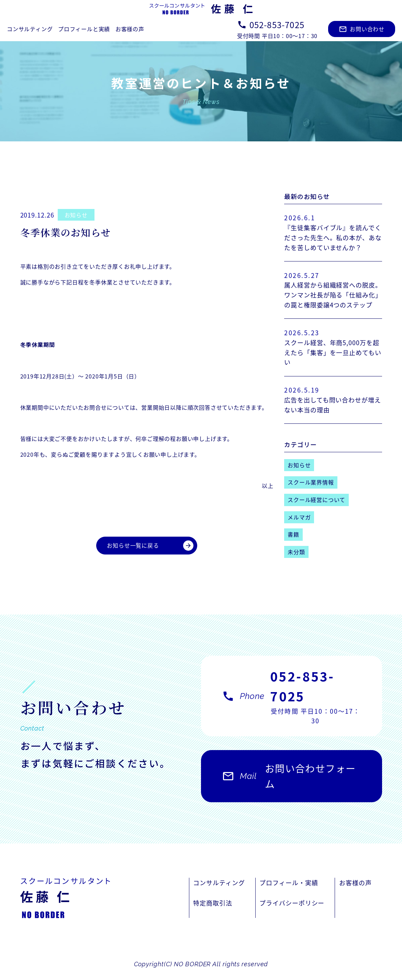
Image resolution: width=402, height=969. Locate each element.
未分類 (296, 552)
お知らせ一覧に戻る (150, 545)
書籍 (293, 534)
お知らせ (76, 215)
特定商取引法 (212, 902)
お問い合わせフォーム (289, 779)
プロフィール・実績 (288, 882)
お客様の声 (129, 29)
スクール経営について (316, 499)
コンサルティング (30, 29)
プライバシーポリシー (291, 902)
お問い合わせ (361, 29)
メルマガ (299, 517)
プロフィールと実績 (84, 29)
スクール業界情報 (311, 482)
